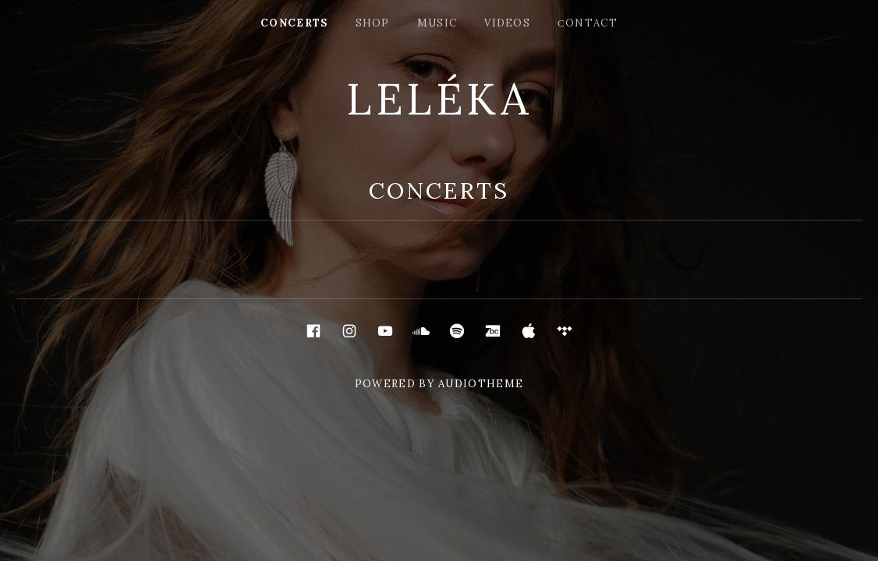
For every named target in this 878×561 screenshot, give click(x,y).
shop (373, 23)
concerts (293, 23)
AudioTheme (480, 383)
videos (507, 23)
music (437, 23)
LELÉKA (439, 99)
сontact (588, 23)
